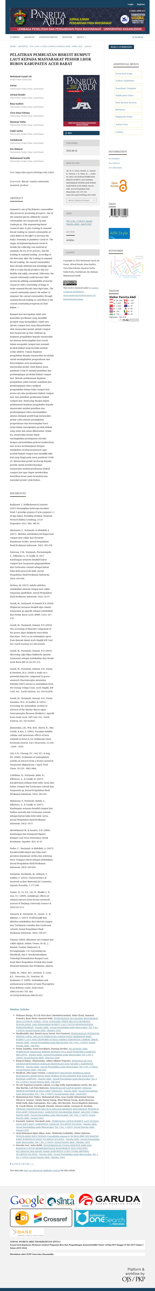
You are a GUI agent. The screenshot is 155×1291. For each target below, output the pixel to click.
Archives (29, 37)
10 (27, 1163)
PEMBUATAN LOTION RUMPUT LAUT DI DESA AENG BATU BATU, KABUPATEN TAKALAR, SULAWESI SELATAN (57, 1123)
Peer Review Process (126, 102)
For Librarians (115, 167)
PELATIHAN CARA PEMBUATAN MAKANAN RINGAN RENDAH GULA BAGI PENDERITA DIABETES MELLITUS (56, 1051)
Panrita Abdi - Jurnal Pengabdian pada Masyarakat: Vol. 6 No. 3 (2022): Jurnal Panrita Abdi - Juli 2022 (56, 1080)
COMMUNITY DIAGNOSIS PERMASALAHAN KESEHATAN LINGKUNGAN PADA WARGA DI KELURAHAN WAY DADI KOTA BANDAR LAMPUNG (55, 1075)
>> (32, 1163)
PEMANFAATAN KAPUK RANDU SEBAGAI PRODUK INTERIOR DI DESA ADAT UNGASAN (54, 1089)
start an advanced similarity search (42, 1170)
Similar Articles (19, 1009)
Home (13, 46)
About (80, 37)
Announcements (48, 37)
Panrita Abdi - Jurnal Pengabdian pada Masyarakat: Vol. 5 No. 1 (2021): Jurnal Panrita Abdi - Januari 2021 (56, 1127)
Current (15, 37)
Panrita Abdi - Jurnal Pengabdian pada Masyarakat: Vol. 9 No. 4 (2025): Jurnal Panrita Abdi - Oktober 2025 (57, 1029)
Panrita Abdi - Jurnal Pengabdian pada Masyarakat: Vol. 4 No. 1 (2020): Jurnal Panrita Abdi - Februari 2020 (54, 1056)
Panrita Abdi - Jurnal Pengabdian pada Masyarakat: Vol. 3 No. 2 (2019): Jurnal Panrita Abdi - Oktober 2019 (58, 1141)
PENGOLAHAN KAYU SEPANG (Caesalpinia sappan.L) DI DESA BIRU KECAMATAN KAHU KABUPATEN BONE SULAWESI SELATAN (57, 1138)
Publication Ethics (125, 95)
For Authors (114, 163)
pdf (69, 133)
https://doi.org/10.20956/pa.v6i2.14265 (34, 172)
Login (131, 4)
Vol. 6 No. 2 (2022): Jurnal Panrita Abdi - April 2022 (56, 46)
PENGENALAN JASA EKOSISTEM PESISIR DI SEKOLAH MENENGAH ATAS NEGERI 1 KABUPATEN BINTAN (54, 1063)
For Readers (114, 158)
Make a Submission (121, 47)
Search (137, 37)
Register (67, 37)
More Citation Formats (78, 200)
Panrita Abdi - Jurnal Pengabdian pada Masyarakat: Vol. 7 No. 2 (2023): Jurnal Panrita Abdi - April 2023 (57, 1092)
